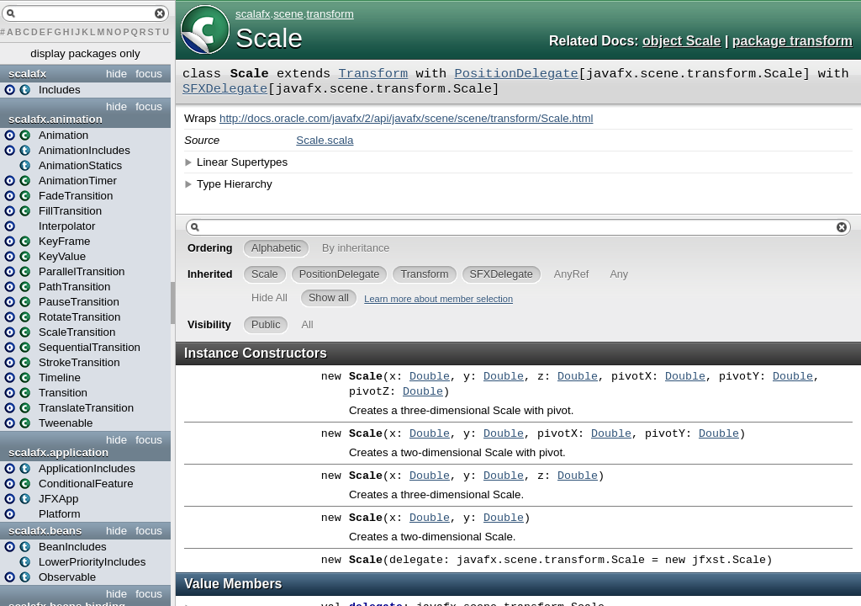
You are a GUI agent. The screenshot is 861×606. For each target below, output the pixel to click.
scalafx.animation (55, 119)
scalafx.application (58, 452)
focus (148, 73)
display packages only (85, 53)
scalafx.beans (45, 530)
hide (116, 73)
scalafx (27, 73)
